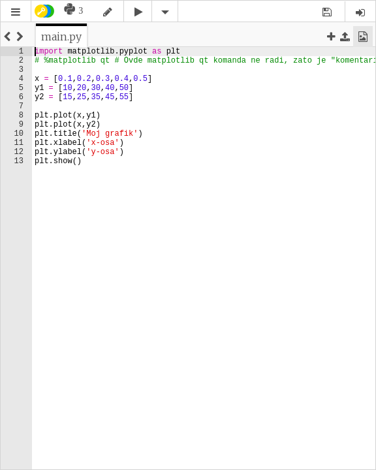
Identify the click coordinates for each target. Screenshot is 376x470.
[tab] (61, 36)
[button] (16, 12)
